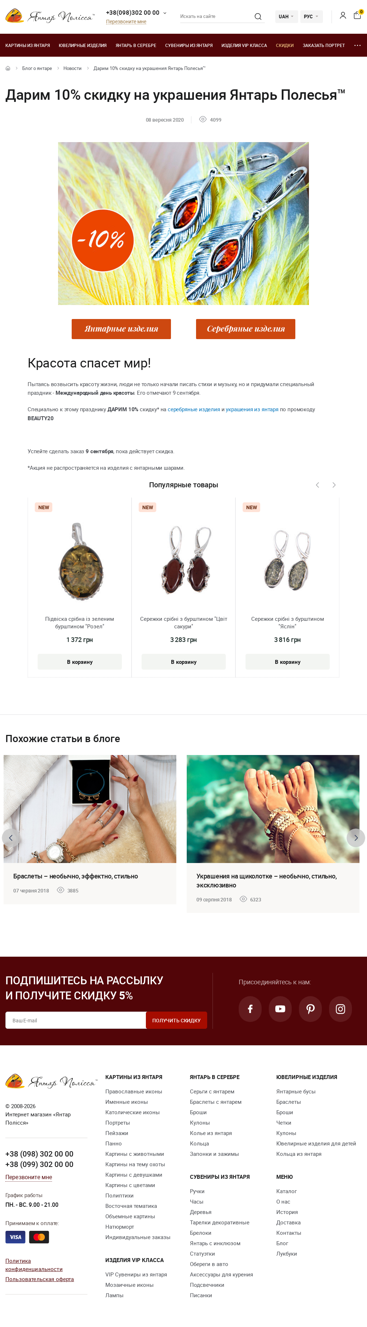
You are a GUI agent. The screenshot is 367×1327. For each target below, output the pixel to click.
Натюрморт (119, 1226)
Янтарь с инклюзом (215, 1243)
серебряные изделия (194, 409)
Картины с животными (134, 1153)
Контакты (288, 1232)
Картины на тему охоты (135, 1164)
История (287, 1211)
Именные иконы (126, 1101)
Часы (197, 1201)
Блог (282, 1243)
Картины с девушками (133, 1174)
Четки (283, 1122)
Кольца (199, 1143)
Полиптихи (119, 1195)
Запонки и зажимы (214, 1153)
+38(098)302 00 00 (132, 12)
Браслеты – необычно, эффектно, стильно (75, 876)
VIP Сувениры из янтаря (136, 1274)
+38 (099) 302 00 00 (39, 1164)
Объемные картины (130, 1216)
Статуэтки (202, 1253)
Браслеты (288, 1101)
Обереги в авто (209, 1263)
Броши (198, 1112)
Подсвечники (207, 1284)
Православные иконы (133, 1091)
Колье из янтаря (211, 1132)
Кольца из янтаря (298, 1153)
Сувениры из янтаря (189, 45)
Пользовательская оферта (39, 1279)
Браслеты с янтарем (216, 1101)
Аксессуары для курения (221, 1274)
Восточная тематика (131, 1205)
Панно (113, 1143)
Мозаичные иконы (129, 1284)
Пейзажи (116, 1132)
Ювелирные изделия (82, 45)
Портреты (117, 1122)
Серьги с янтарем (212, 1091)
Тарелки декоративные (219, 1222)
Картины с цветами (130, 1184)
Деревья (200, 1211)
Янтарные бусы (296, 1091)
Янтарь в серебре (136, 45)
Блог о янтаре (37, 68)
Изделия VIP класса (244, 45)
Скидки (285, 45)
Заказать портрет (324, 45)
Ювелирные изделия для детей (316, 1143)
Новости (72, 68)
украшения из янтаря (252, 409)
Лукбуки (286, 1253)
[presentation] (317, 485)
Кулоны (200, 1122)
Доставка (288, 1222)
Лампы (114, 1295)
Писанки (201, 1295)
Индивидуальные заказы (138, 1237)
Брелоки (200, 1232)
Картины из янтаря (27, 45)
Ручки (197, 1191)
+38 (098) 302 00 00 (39, 1154)
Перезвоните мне (126, 21)
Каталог (286, 1191)
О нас (283, 1201)
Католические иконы (132, 1112)
